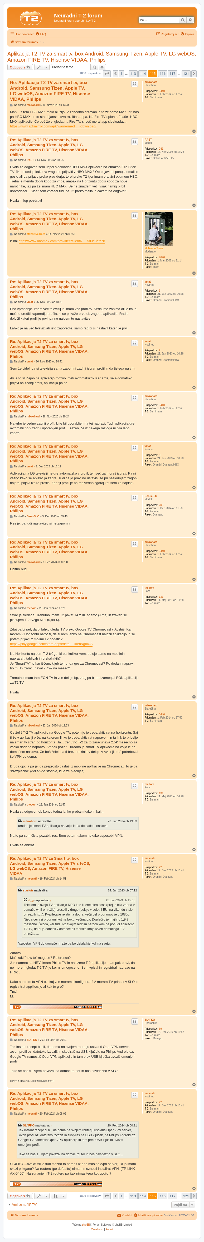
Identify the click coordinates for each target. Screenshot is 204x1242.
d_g (31, 900)
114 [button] (143, 73)
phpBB (86, 1224)
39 (160, 1028)
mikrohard (151, 82)
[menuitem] (40, 34)
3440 (162, 91)
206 (161, 505)
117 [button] (172, 73)
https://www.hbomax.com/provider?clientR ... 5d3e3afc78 (62, 241)
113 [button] (133, 73)
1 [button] (121, 73)
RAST (148, 139)
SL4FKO (150, 1019)
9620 (162, 257)
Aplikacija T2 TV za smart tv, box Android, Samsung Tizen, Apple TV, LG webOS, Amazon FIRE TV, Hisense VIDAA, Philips (101, 57)
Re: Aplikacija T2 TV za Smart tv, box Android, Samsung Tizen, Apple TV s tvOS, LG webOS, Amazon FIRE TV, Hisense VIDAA (50, 865)
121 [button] (186, 73)
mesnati (150, 858)
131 (161, 596)
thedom (149, 587)
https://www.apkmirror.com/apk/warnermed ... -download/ (53, 126)
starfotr (28, 890)
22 (160, 867)
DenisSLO (151, 496)
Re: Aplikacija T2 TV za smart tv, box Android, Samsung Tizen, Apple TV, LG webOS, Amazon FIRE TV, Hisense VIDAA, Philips (50, 91)
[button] (107, 73)
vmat (148, 281)
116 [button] (163, 73)
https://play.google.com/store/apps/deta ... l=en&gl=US (51, 644)
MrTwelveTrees (154, 248)
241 (161, 148)
